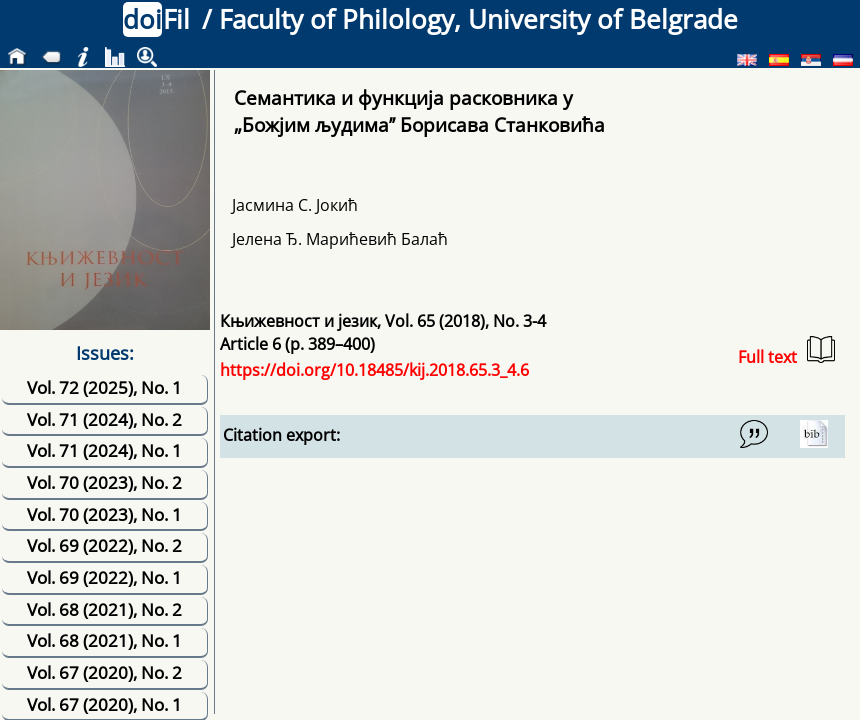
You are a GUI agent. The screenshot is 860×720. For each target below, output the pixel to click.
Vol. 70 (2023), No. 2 (104, 482)
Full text (786, 351)
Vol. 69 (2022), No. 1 (104, 577)
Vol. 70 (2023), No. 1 (104, 514)
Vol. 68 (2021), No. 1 (104, 640)
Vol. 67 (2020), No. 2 (104, 672)
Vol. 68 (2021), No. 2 (104, 609)
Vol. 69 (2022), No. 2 (104, 545)
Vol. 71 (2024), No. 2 (104, 419)
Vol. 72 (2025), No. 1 (104, 387)
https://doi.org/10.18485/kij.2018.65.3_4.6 (374, 370)
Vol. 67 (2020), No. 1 (104, 704)
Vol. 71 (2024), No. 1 (104, 450)
